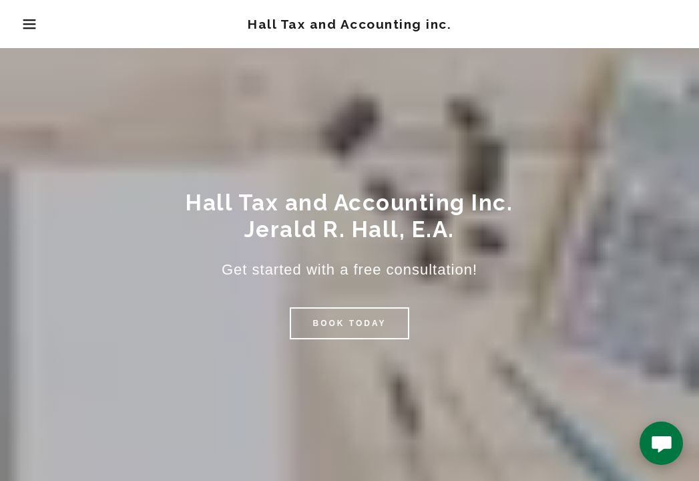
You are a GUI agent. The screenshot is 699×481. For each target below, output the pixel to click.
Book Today (349, 323)
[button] (35, 24)
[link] (349, 25)
